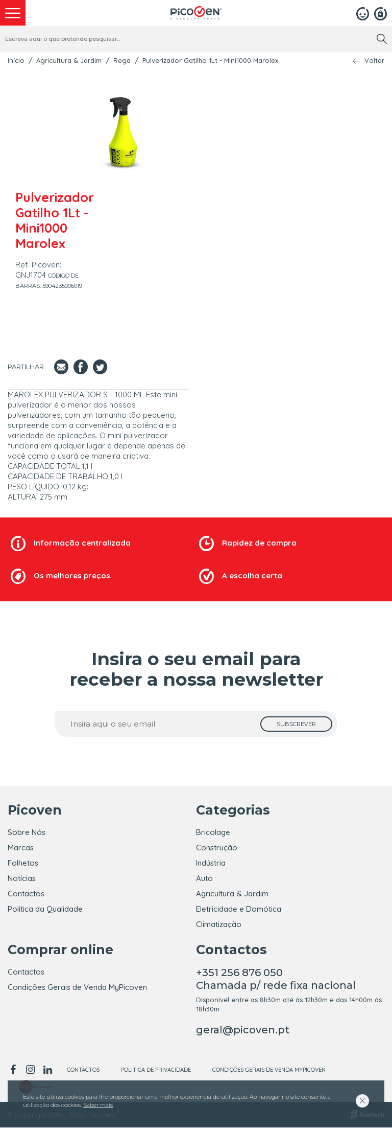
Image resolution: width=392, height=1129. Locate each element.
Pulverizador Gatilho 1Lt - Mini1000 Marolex (210, 60)
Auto (204, 878)
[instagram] (30, 1071)
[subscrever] (296, 724)
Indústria (211, 863)
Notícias (22, 878)
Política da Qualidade (45, 909)
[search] (382, 39)
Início (16, 60)
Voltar (374, 60)
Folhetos (23, 863)
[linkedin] (47, 1071)
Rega (122, 60)
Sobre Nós (26, 832)
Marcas (21, 847)
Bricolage (213, 832)
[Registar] (380, 13)
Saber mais (98, 1105)
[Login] (363, 13)
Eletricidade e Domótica (238, 909)
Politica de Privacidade (156, 1071)
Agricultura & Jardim (69, 60)
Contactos (26, 893)
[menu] (13, 13)
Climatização (218, 924)
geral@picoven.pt (242, 1031)
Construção (216, 847)
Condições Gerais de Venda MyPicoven (77, 988)
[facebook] (14, 1071)
